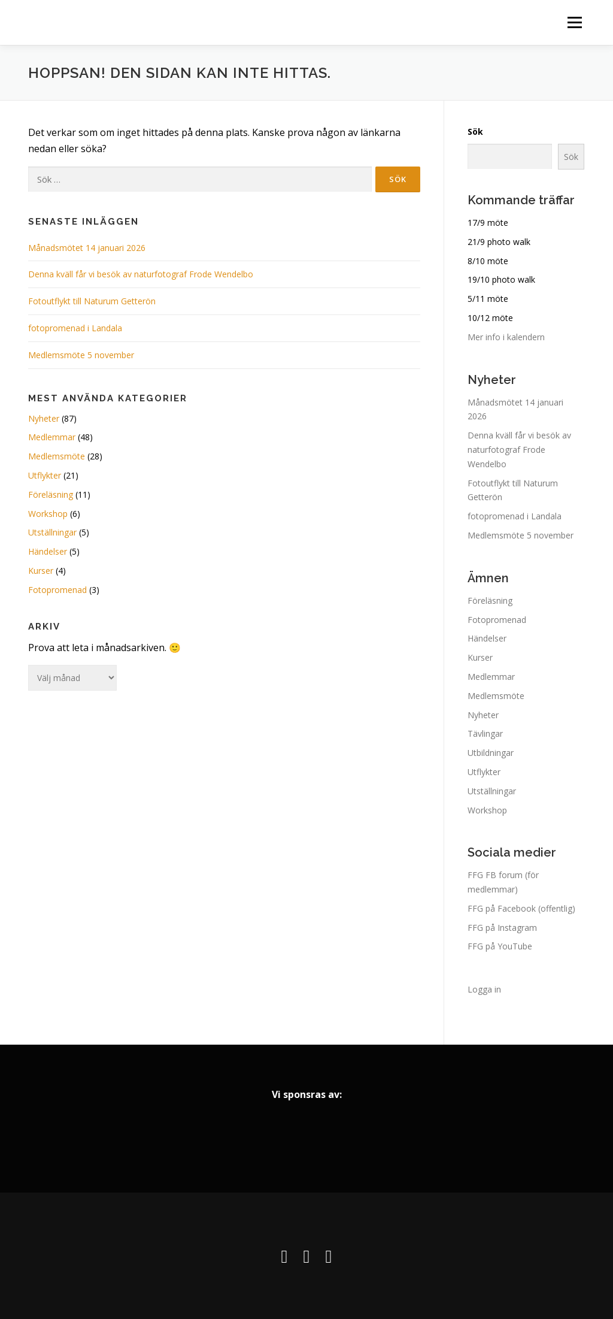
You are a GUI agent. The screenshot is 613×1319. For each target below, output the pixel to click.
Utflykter (44, 475)
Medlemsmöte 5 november (82, 355)
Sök (475, 131)
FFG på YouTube (500, 946)
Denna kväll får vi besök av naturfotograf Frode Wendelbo (140, 274)
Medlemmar (51, 437)
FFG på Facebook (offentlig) (521, 908)
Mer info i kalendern (506, 337)
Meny (574, 22)
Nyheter (43, 418)
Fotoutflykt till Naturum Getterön (92, 301)
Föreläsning (50, 494)
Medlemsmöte (56, 456)
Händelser (47, 551)
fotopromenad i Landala (75, 328)
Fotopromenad (57, 589)
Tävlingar (485, 733)
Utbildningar (491, 752)
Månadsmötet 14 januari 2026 (86, 247)
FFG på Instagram (502, 927)
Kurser (40, 570)
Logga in (484, 989)
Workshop (48, 513)
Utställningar (52, 532)
